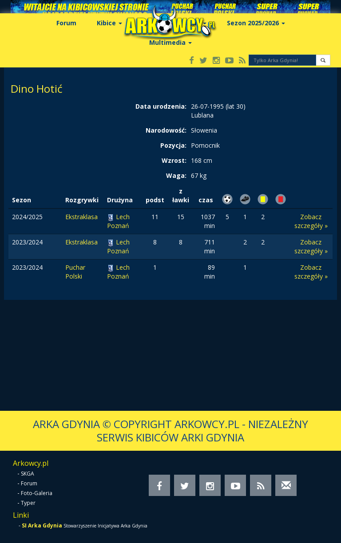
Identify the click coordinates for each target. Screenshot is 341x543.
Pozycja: (173, 145)
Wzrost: (174, 160)
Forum (66, 23)
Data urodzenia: (160, 106)
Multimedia (170, 42)
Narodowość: (166, 130)
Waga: (176, 175)
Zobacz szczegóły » (311, 221)
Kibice (109, 23)
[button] (323, 60)
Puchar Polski (75, 271)
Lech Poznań (118, 221)
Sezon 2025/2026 (256, 23)
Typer (28, 503)
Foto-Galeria (36, 493)
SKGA (27, 473)
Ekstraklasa (81, 216)
